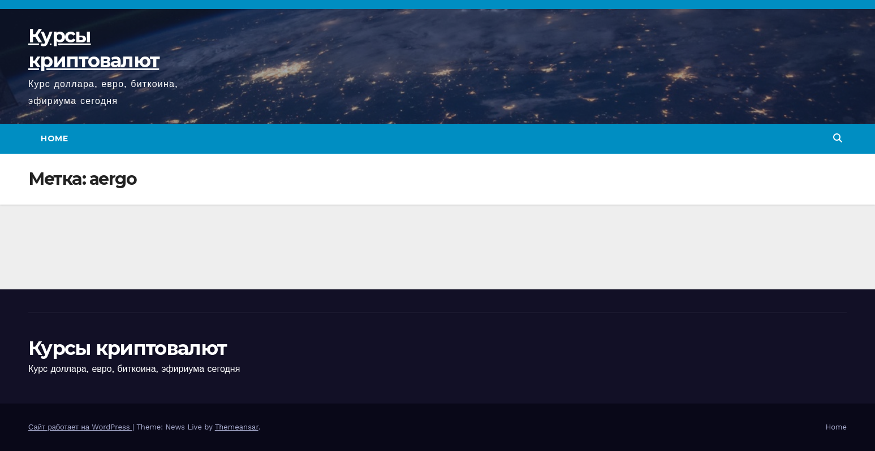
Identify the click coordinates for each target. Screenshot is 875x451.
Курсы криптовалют (127, 348)
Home (54, 138)
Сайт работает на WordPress (80, 427)
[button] (837, 138)
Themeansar (236, 427)
